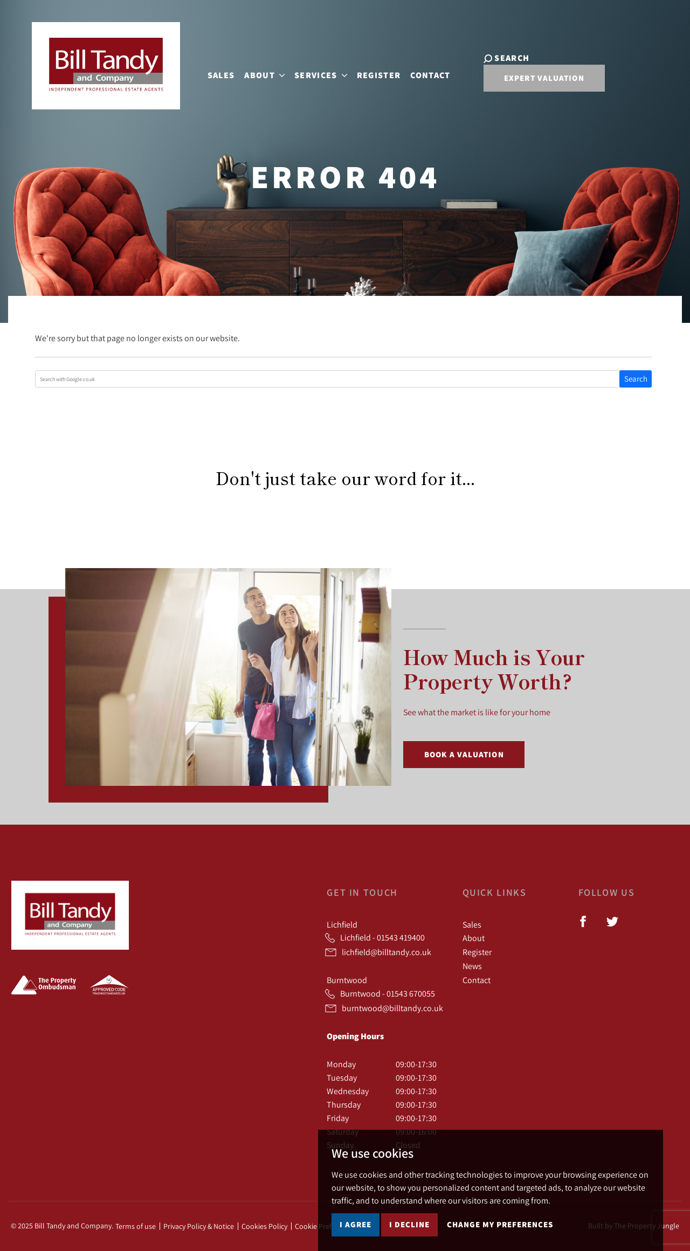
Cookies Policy (264, 1226)
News (472, 965)
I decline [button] (409, 1224)
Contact (423, 73)
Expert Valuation (529, 81)
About (474, 937)
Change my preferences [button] (500, 1224)
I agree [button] (355, 1224)
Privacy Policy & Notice (198, 1226)
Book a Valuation (464, 754)
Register (371, 73)
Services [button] (313, 73)
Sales (213, 73)
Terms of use (135, 1226)
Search (635, 379)
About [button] (257, 73)
